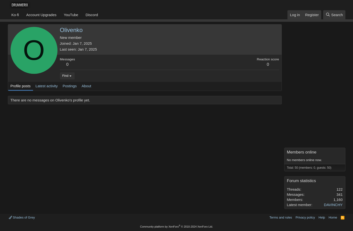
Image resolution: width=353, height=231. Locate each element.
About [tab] (86, 86)
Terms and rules (280, 217)
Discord (92, 15)
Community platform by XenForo (176, 226)
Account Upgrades (41, 15)
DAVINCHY (333, 205)
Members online (302, 152)
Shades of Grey (22, 217)
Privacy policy (305, 217)
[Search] (334, 14)
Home (333, 217)
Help (322, 217)
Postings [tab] (70, 86)
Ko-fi (15, 15)
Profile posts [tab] (21, 86)
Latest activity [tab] (46, 86)
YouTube (71, 15)
